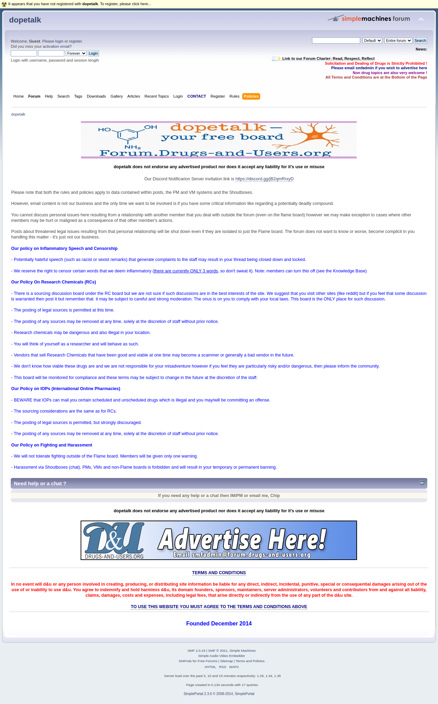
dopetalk (25, 20)
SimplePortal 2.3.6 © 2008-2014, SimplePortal (219, 694)
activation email (56, 46)
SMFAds (185, 661)
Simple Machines (242, 650)
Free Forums (207, 661)
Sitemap (226, 661)
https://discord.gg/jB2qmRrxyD (264, 179)
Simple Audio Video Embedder (221, 656)
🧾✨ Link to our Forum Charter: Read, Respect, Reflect (323, 58)
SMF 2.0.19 (197, 650)
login (59, 41)
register (75, 41)
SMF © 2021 (218, 650)
